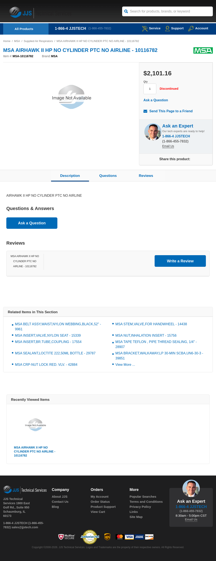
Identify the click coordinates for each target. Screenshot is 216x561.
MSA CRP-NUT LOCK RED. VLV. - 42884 (46, 365)
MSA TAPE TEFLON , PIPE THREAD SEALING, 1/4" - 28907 (156, 344)
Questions (108, 176)
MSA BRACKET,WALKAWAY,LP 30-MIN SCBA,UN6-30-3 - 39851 (159, 356)
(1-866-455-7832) (100, 28)
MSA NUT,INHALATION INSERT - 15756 (146, 335)
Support (173, 28)
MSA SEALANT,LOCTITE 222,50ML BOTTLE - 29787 (55, 353)
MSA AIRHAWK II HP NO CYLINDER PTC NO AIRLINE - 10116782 (25, 261)
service (150, 28)
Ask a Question (155, 100)
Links (134, 512)
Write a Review (180, 261)
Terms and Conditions (146, 502)
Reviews (146, 176)
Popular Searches (143, 497)
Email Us (168, 146)
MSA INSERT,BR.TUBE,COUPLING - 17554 (48, 342)
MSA (17, 41)
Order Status (100, 502)
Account (198, 28)
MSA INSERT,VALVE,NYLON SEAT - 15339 (48, 335)
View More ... (125, 365)
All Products (24, 29)
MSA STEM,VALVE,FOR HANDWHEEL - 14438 (151, 324)
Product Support (103, 507)
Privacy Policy (140, 507)
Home (7, 41)
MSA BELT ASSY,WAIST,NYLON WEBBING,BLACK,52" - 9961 (58, 327)
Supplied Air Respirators (38, 41)
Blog (55, 507)
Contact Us (60, 502)
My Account (99, 497)
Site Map (136, 517)
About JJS (60, 497)
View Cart (98, 512)
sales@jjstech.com (25, 527)
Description (70, 176)
